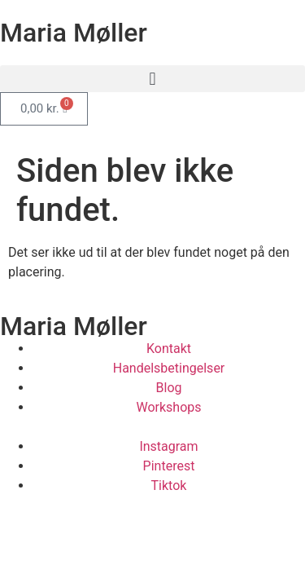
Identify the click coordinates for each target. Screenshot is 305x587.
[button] (152, 78)
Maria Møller (73, 32)
